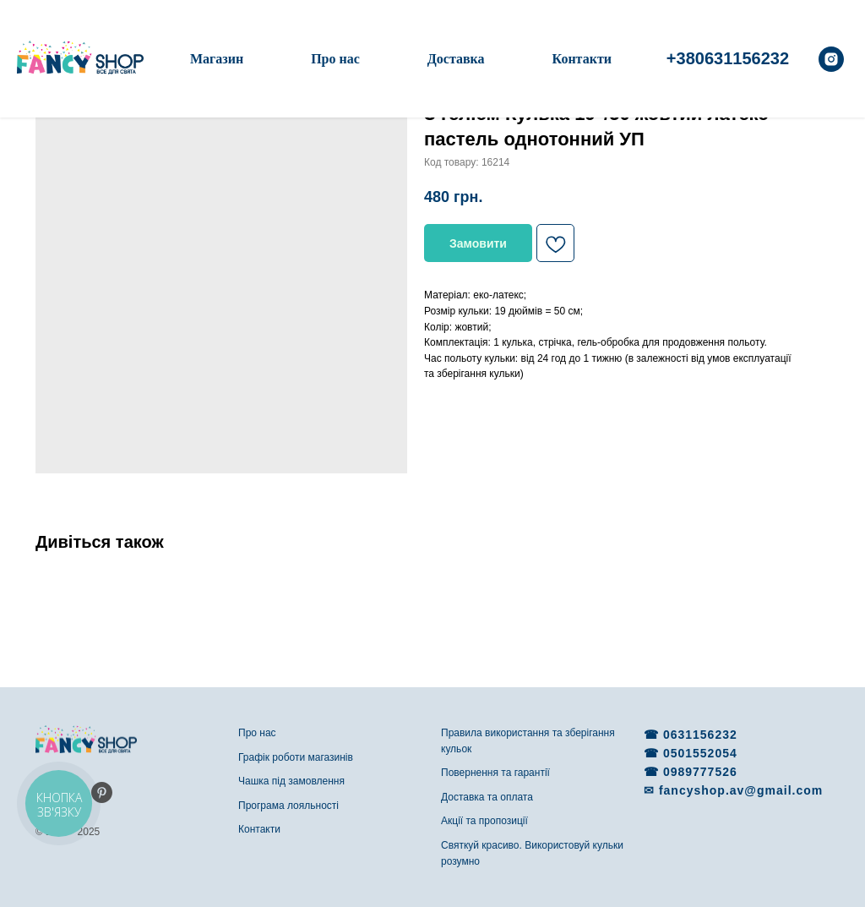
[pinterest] (101, 792)
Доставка (456, 59)
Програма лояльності (288, 805)
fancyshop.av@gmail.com (741, 790)
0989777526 (700, 772)
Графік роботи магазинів (295, 757)
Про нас (335, 59)
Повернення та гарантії (495, 773)
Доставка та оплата (487, 797)
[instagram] (831, 59)
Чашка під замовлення (291, 781)
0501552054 (700, 753)
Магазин (216, 59)
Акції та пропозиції (484, 821)
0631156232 (700, 734)
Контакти (582, 59)
